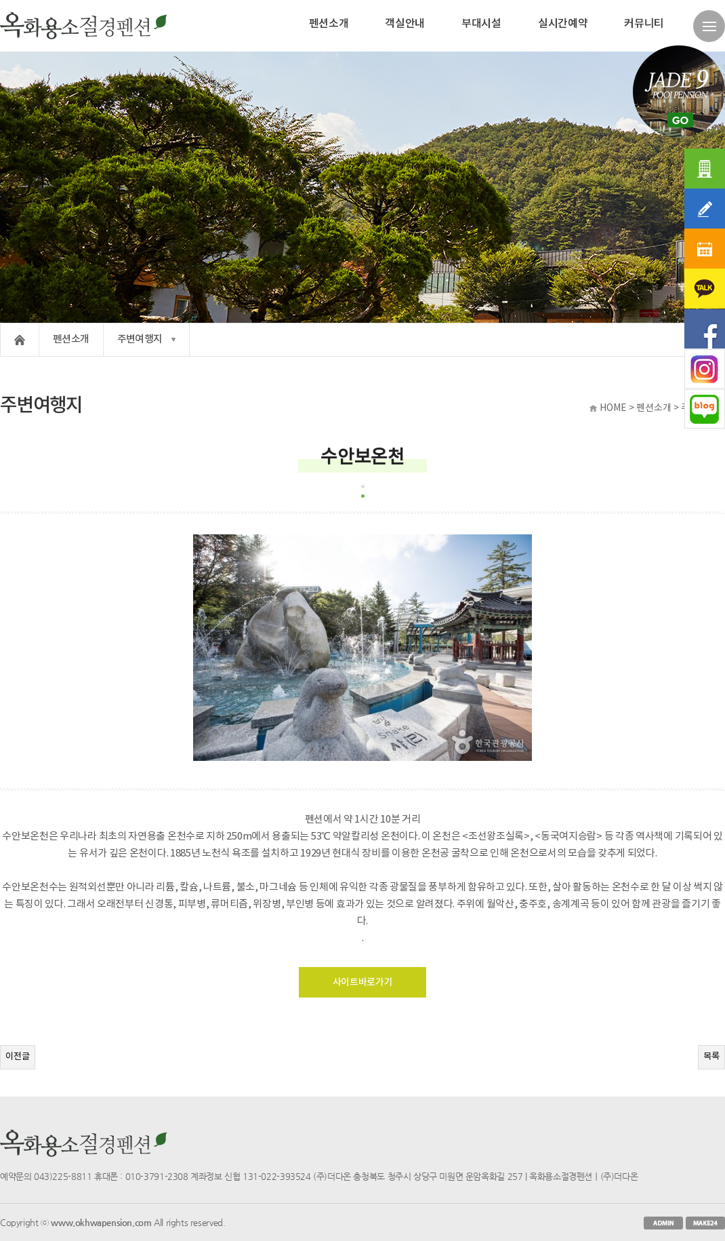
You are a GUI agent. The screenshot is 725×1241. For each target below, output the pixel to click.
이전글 (17, 1056)
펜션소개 (329, 24)
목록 (711, 1056)
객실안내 (405, 24)
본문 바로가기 (0, 0)
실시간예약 (562, 24)
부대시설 (481, 24)
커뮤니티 (644, 24)
